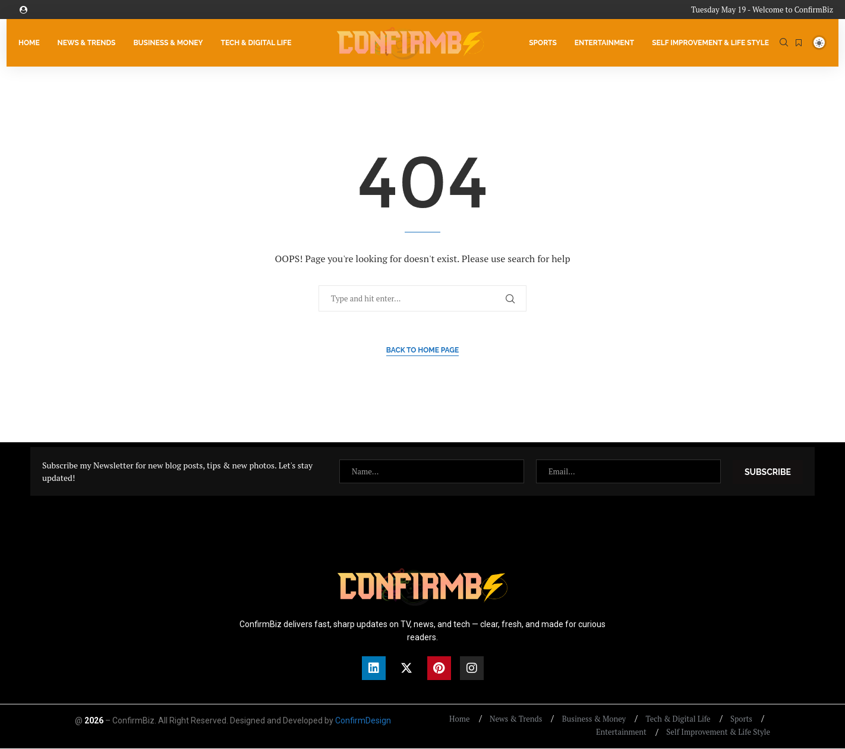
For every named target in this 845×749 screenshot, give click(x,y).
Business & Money (168, 43)
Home (29, 43)
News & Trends (87, 43)
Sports (543, 43)
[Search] (784, 43)
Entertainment (604, 43)
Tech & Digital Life (255, 43)
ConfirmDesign (363, 721)
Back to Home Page (422, 351)
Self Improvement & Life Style (710, 43)
